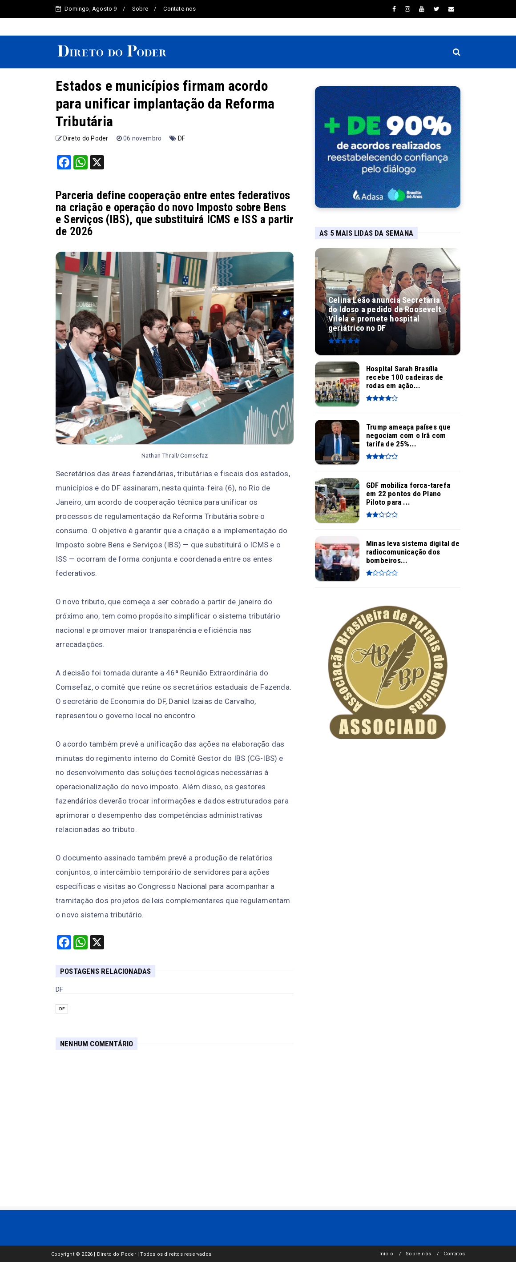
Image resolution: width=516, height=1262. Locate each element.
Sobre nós (418, 1253)
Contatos (454, 1253)
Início (386, 1253)
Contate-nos (179, 8)
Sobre (140, 8)
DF (181, 138)
